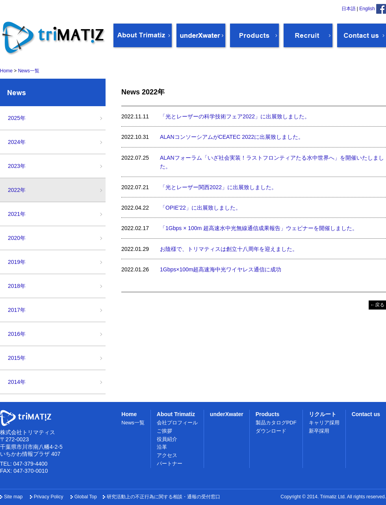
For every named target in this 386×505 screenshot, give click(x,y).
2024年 (17, 142)
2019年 (17, 262)
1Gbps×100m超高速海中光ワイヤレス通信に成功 (220, 269)
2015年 (17, 358)
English (367, 8)
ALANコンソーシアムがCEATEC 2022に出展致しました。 (232, 137)
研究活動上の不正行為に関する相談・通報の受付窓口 (163, 496)
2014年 (17, 382)
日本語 (348, 8)
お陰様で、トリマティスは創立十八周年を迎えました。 (229, 249)
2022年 (17, 190)
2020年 (17, 238)
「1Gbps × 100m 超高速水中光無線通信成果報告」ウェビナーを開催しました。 (259, 228)
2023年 (17, 166)
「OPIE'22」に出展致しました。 (200, 208)
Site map (13, 496)
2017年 (17, 310)
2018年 (17, 286)
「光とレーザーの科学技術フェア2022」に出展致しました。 (235, 116)
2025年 (17, 118)
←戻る (377, 305)
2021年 (17, 214)
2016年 (17, 334)
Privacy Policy (48, 496)
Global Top (85, 496)
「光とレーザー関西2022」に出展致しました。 (218, 187)
